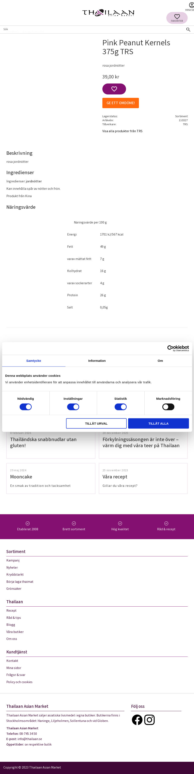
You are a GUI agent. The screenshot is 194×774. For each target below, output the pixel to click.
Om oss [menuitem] (11, 639)
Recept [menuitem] (11, 610)
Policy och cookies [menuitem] (19, 682)
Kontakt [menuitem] (12, 661)
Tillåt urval (96, 423)
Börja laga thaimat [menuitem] (19, 582)
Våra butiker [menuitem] (15, 632)
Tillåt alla (158, 423)
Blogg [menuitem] (10, 625)
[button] (177, 18)
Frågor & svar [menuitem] (15, 675)
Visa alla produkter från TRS (122, 131)
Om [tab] (160, 360)
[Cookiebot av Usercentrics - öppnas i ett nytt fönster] (170, 348)
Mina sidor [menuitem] (13, 668)
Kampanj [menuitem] (12, 560)
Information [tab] (97, 360)
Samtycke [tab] (33, 360)
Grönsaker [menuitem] (13, 589)
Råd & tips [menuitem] (13, 618)
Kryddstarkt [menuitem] (15, 574)
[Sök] (188, 29)
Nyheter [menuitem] (12, 567)
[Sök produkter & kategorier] (91, 29)
